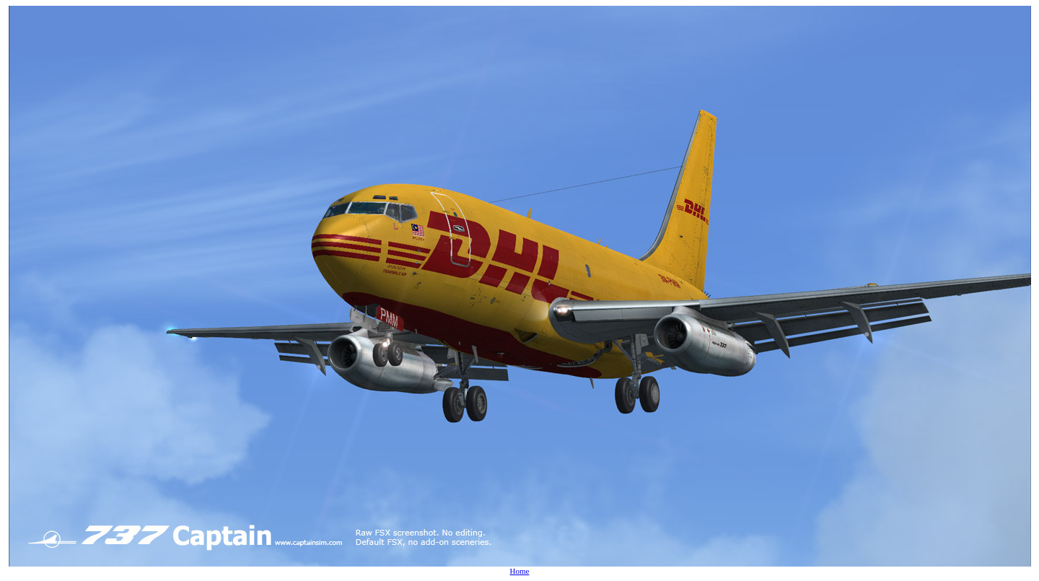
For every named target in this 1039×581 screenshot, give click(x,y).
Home (520, 571)
